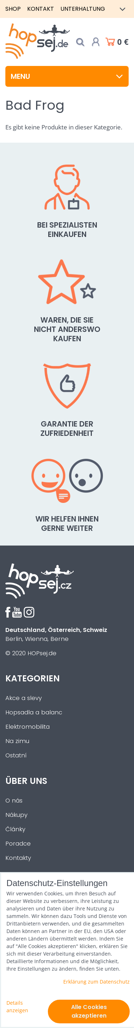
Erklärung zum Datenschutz (96, 981)
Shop (13, 9)
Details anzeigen (17, 1006)
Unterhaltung (82, 9)
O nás (14, 800)
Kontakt (40, 9)
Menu (67, 76)
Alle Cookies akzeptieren (89, 1011)
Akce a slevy (23, 698)
